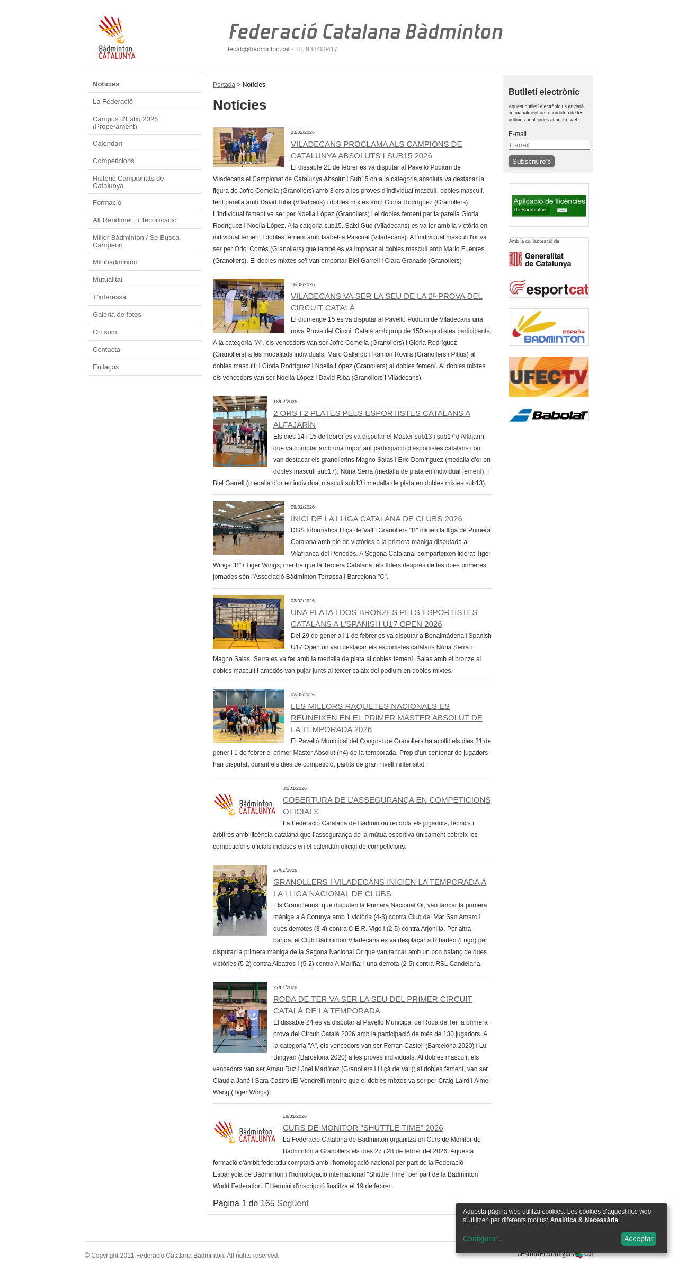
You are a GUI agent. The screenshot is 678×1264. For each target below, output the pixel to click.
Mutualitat (107, 279)
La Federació (113, 101)
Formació (107, 203)
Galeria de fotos (117, 314)
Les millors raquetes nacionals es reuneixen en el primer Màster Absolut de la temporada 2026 (387, 717)
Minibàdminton (115, 262)
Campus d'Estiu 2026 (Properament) (125, 122)
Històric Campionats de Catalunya (128, 182)
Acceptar (638, 1238)
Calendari (107, 143)
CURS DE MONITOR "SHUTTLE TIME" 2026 (363, 1127)
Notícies (106, 84)
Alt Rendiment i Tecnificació (135, 220)
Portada (224, 84)
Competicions (114, 161)
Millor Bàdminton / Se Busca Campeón (136, 241)
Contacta (106, 349)
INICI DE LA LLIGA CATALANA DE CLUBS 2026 (376, 518)
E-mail (517, 134)
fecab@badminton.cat (259, 49)
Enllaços (106, 367)
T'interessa (109, 297)
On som (105, 332)
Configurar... (483, 1238)
